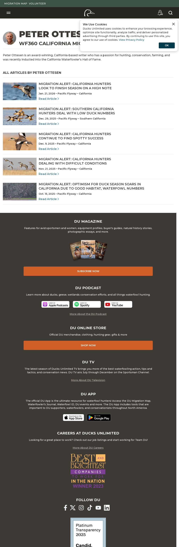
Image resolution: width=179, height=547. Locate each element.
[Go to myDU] (160, 13)
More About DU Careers (88, 447)
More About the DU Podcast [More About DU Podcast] (88, 314)
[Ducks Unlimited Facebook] (65, 508)
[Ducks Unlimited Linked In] (107, 508)
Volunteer (37, 3)
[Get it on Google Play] (99, 417)
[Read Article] (88, 91)
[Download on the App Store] (73, 417)
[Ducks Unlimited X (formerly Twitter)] (73, 508)
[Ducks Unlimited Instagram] (81, 508)
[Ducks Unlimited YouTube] (98, 508)
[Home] (89, 12)
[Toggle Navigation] (8, 13)
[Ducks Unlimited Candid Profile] (88, 535)
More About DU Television (88, 380)
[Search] (170, 13)
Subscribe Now (88, 271)
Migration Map (15, 3)
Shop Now (88, 345)
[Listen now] (55, 304)
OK (167, 45)
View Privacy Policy (131, 39)
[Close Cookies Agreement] (173, 24)
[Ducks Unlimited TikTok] (90, 508)
